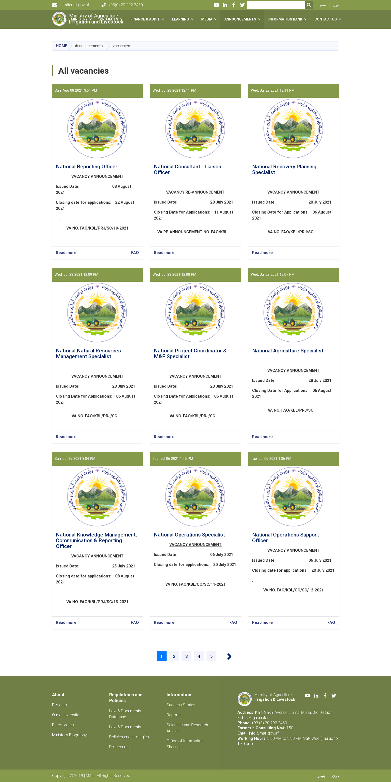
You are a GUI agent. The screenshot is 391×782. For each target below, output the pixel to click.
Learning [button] (180, 19)
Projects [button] (109, 19)
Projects (59, 705)
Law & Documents (125, 727)
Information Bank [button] (285, 19)
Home (61, 45)
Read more (66, 253)
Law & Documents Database (125, 714)
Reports (174, 715)
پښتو (323, 5)
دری (336, 5)
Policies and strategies (129, 737)
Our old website (65, 715)
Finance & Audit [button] (145, 19)
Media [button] (206, 19)
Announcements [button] (240, 19)
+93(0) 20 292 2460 (122, 4)
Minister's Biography (69, 735)
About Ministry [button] (73, 19)
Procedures (119, 747)
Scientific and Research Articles (187, 728)
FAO (135, 252)
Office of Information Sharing (185, 744)
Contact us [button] (325, 19)
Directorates (63, 725)
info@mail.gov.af (70, 4)
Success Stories (181, 705)
